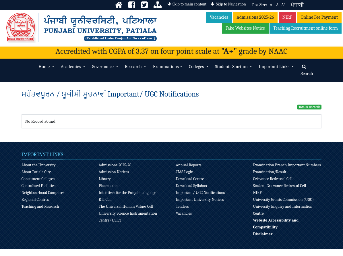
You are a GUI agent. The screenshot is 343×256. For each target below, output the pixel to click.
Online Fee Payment (319, 17)
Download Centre (190, 178)
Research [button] (134, 66)
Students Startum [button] (232, 66)
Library (105, 178)
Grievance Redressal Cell (272, 178)
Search (307, 70)
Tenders (182, 206)
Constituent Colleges (38, 178)
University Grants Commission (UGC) (283, 199)
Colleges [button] (197, 66)
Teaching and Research (40, 206)
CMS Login (184, 172)
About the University (39, 165)
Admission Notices (114, 172)
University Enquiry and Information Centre (282, 210)
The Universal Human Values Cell (126, 206)
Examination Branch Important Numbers (287, 165)
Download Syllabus (191, 185)
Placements (108, 185)
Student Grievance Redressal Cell (279, 185)
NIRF (287, 17)
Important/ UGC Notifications (200, 192)
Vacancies (219, 17)
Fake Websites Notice (245, 28)
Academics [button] (71, 66)
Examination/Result (269, 172)
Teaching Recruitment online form (305, 28)
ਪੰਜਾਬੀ (297, 5)
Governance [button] (103, 66)
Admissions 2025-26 (255, 17)
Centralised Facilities (38, 185)
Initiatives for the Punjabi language (127, 192)
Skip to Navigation (228, 4)
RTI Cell (105, 199)
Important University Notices (200, 199)
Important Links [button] (274, 66)
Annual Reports (188, 165)
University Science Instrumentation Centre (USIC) (128, 217)
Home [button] (44, 66)
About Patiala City (36, 172)
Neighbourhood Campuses (43, 192)
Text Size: (259, 4)
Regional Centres (35, 199)
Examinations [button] (166, 66)
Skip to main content (186, 4)
